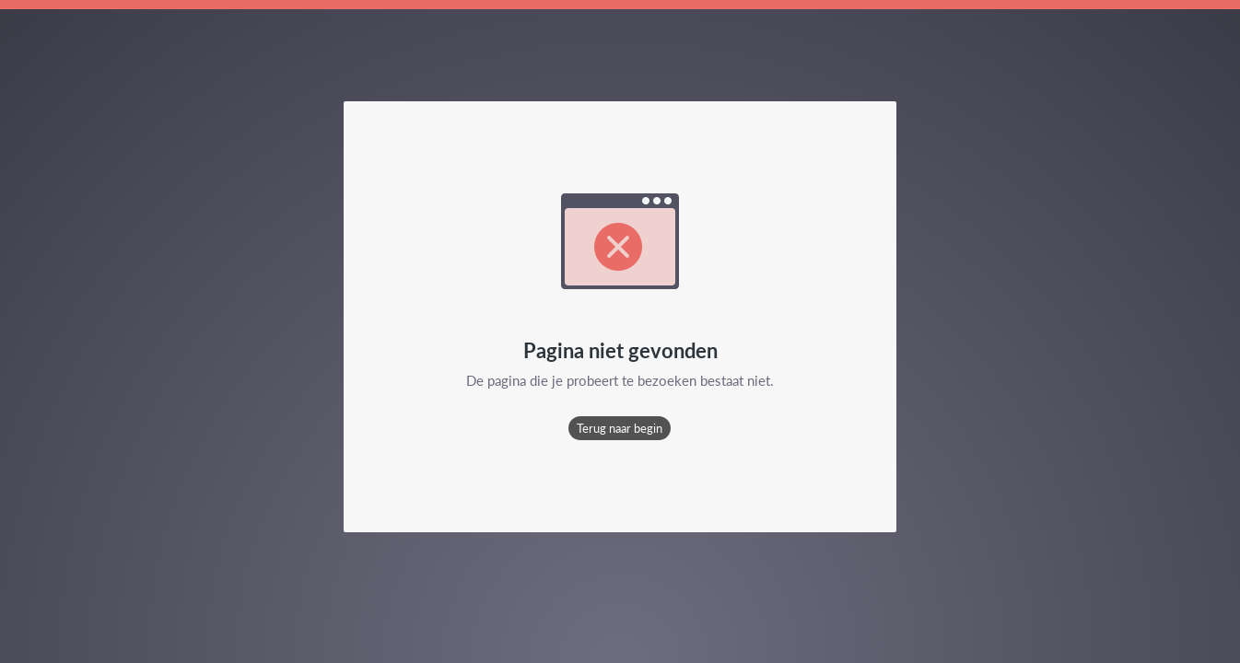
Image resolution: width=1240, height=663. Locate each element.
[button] (619, 428)
